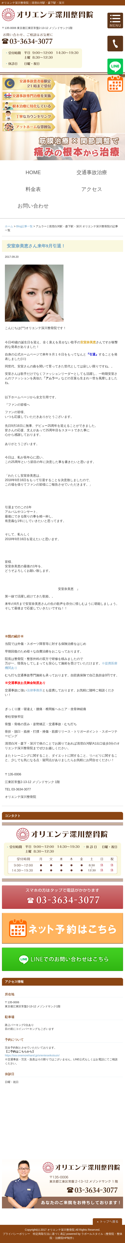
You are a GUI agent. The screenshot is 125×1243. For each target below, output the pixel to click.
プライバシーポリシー (16, 1233)
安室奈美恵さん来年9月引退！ (36, 245)
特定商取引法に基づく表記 (49, 1233)
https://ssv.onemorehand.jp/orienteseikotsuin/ (32, 1055)
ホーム (9, 226)
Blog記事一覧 (24, 226)
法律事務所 (34, 690)
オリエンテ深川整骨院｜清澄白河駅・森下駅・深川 (32, 2)
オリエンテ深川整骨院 (61, 1229)
